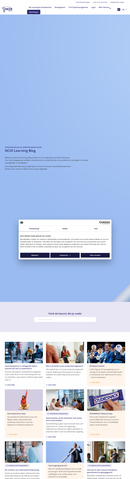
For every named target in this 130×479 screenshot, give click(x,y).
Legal (93, 7)
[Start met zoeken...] (65, 319)
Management (60, 7)
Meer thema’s (105, 7)
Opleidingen (35, 12)
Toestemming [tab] (34, 228)
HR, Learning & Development (40, 7)
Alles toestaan (95, 255)
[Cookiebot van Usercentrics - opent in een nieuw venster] (101, 222)
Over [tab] (96, 228)
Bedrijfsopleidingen (83, 2)
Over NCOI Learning (100, 2)
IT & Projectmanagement (78, 7)
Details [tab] (65, 228)
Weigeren (34, 255)
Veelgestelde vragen (117, 2)
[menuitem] (83, 2)
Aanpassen (65, 255)
